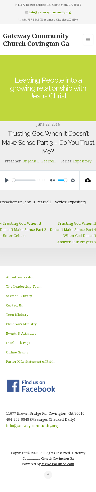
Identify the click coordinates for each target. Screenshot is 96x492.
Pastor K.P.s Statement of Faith (30, 361)
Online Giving (17, 352)
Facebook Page (18, 342)
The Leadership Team (24, 286)
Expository (82, 161)
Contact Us (14, 305)
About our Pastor (20, 277)
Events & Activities (21, 333)
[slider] (24, 180)
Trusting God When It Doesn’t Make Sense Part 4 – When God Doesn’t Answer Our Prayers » (73, 232)
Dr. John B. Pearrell (39, 161)
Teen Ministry (17, 314)
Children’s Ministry (21, 324)
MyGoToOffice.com (57, 464)
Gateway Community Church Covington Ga (36, 39)
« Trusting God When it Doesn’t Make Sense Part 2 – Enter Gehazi (23, 229)
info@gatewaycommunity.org (50, 12)
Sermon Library (19, 296)
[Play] (7, 180)
